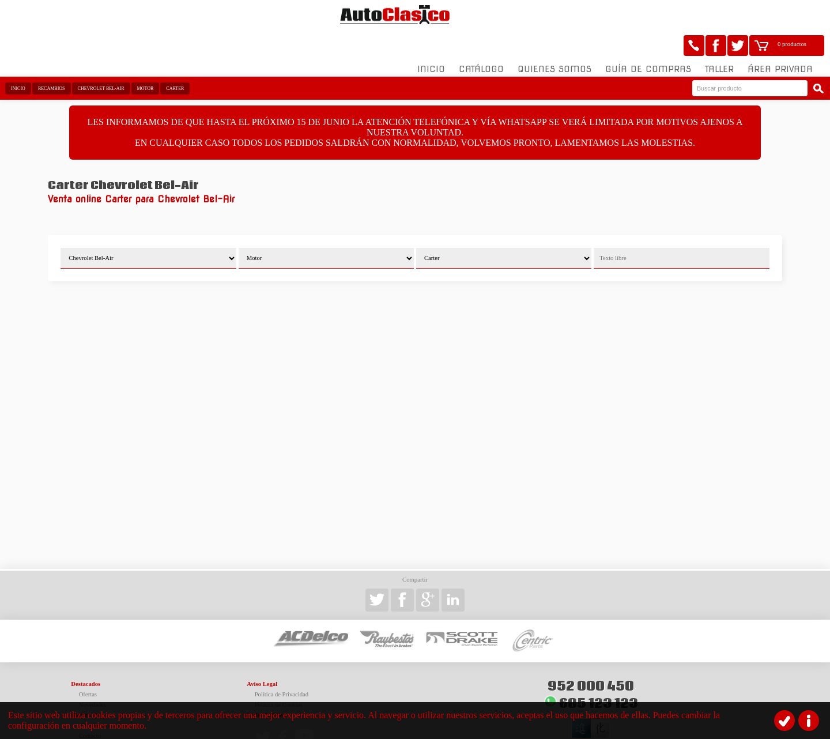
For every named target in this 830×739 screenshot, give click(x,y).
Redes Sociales (266, 686)
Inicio (431, 40)
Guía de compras (648, 40)
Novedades (92, 675)
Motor (145, 59)
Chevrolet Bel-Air (101, 59)
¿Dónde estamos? (100, 696)
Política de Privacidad (282, 665)
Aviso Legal (262, 654)
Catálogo (481, 40)
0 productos (792, 15)
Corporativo (87, 686)
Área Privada (780, 40)
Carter (175, 59)
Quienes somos (554, 40)
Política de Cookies (279, 675)
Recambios (51, 59)
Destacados (85, 654)
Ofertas (88, 665)
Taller (719, 40)
